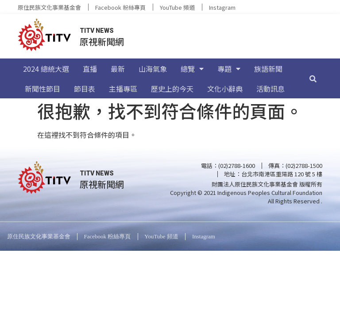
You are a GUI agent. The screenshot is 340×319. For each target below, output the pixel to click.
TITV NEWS (97, 30)
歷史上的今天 (172, 88)
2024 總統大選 (46, 68)
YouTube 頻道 (177, 7)
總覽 (192, 69)
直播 (90, 68)
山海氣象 (153, 68)
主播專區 (123, 88)
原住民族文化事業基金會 (49, 7)
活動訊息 (270, 88)
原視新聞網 (102, 41)
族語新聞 (268, 68)
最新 (118, 68)
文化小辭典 (225, 88)
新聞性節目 (42, 88)
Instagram (222, 7)
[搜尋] (313, 78)
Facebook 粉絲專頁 (120, 7)
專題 (228, 69)
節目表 (84, 88)
